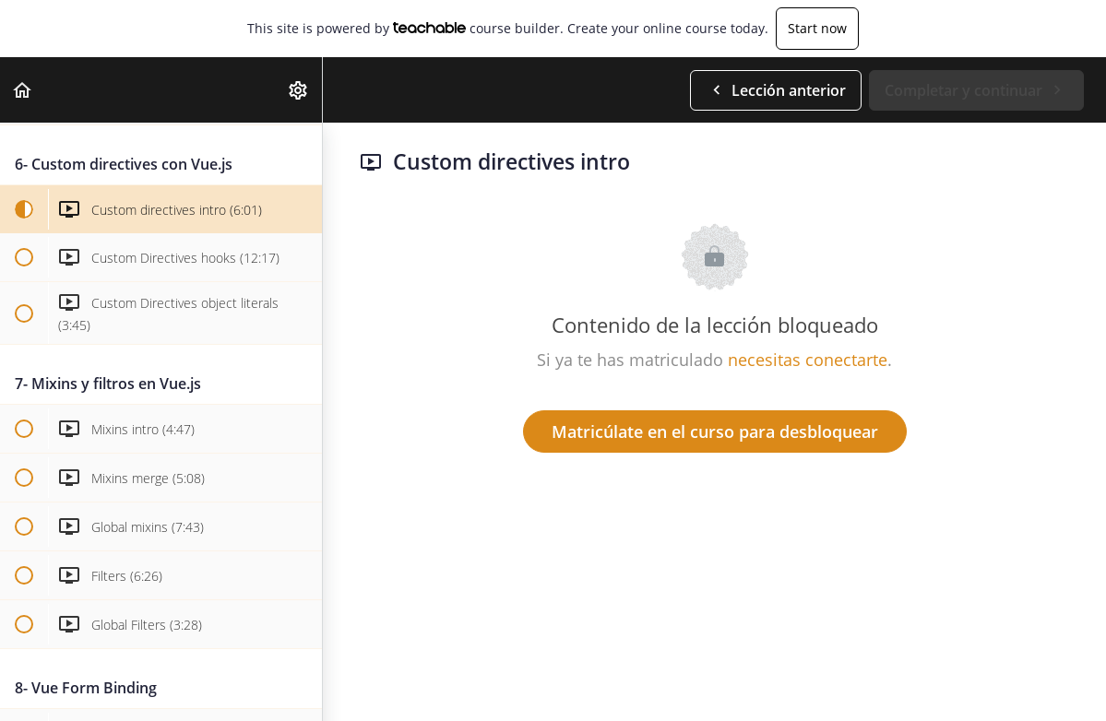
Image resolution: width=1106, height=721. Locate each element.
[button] (23, 90)
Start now (817, 28)
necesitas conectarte (807, 360)
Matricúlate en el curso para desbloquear (715, 431)
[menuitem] (299, 90)
